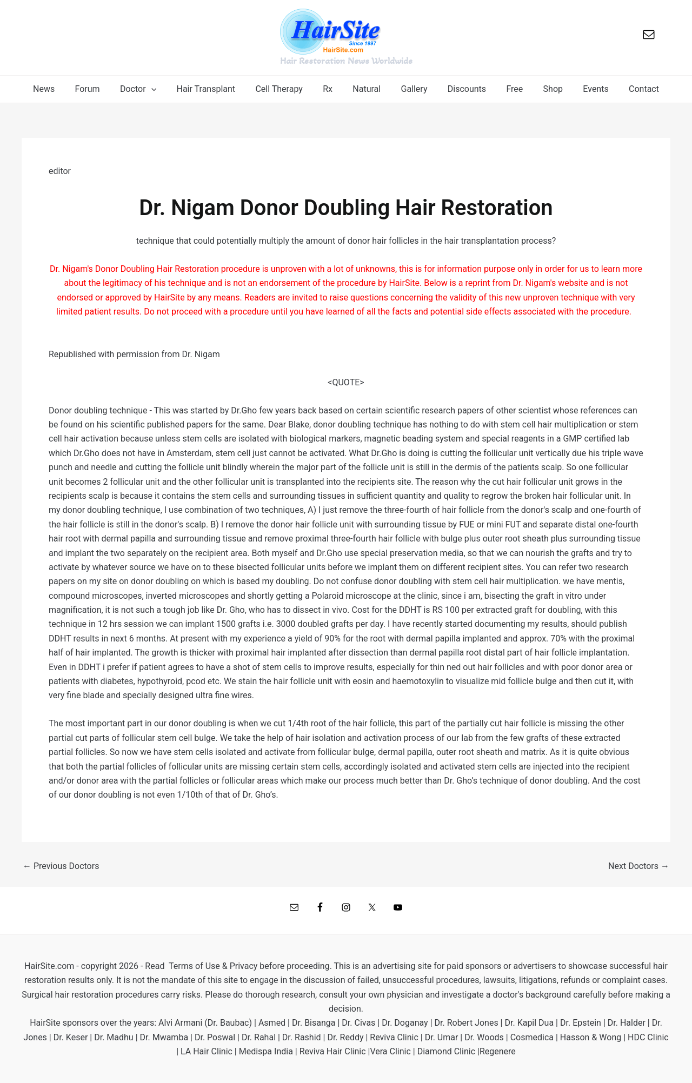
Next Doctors (638, 866)
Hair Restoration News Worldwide (346, 60)
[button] (149, 89)
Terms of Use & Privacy (213, 966)
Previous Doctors (61, 866)
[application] (162, 89)
